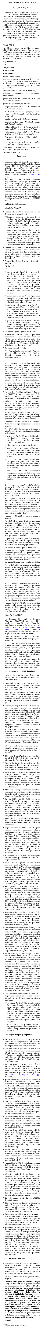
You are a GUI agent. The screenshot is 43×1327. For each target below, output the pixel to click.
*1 (29, 7)
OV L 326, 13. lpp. (20, 627)
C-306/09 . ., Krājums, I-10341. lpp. (24, 1075)
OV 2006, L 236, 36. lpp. (22, 628)
